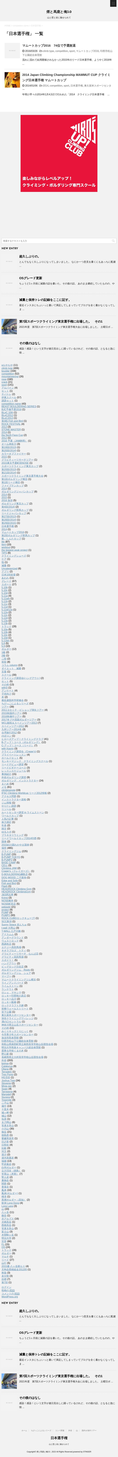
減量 (4, 565)
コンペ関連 (59, 1430)
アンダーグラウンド (13, 937)
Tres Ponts (7, 1074)
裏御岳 (5, 1180)
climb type (48, 51)
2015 (4, 457)
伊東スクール (9, 397)
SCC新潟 (7, 921)
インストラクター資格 (14, 799)
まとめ (5, 784)
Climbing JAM (9, 868)
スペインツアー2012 (13, 726)
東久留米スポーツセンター (16, 1015)
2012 (4, 438)
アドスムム (8, 934)
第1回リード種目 (11, 482)
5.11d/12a (7, 609)
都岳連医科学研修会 (13, 700)
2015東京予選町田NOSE (15, 463)
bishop (5, 1063)
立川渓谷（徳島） (11, 1170)
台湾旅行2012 (9, 732)
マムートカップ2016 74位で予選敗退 (49, 45)
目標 (4, 1279)
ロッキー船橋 (9, 1002)
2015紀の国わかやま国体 (15, 844)
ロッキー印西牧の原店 (14, 995)
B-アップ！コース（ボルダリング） (21, 742)
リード (5, 1259)
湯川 (4, 1154)
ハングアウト (9, 963)
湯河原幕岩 (8, 1157)
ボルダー (6, 649)
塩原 (4, 1119)
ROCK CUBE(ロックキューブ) (18, 918)
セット (5, 391)
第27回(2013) (9, 516)
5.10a (5, 629)
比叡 (4, 1148)
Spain (5, 1089)
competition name (11, 403)
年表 (4, 825)
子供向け (6, 693)
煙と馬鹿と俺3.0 (58, 12)
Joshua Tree (8, 1080)
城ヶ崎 (5, 1112)
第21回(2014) (9, 472)
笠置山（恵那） (10, 1174)
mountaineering (10, 376)
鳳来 (4, 1190)
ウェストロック (10, 940)
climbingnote (8, 790)
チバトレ (6, 394)
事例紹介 (6, 774)
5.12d (5, 618)
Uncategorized (9, 568)
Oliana (5, 1069)
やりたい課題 (9, 806)
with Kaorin (8, 748)
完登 (4, 1241)
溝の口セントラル (11, 1021)
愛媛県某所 (8, 1138)
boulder (6, 371)
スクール (6, 675)
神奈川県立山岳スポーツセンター (20, 1025)
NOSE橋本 (7, 900)
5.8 (3, 643)
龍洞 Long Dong (10, 1203)
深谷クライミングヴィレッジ (17, 1018)
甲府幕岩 (6, 1164)
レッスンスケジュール (14, 771)
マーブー (6, 976)
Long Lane (7, 1206)
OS (3, 1247)
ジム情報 (6, 802)
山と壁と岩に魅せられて (59, 1444)
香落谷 (5, 1187)
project (5, 909)
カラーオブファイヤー (14, 453)
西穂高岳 (6, 1225)
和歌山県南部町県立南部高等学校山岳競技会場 (27, 1044)
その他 (5, 684)
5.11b (5, 601)
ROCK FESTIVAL (11, 424)
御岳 (4, 1132)
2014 (45, 85)
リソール (6, 809)
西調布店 (6, 944)
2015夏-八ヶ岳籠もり (13, 1266)
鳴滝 (4, 1196)
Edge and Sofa (10, 880)
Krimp (5, 897)
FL (3, 1244)
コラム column (10, 665)
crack (4, 382)
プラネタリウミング (13, 835)
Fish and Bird (9, 883)
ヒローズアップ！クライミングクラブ (22, 739)
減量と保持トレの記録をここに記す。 (45, 299)
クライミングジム (11, 851)
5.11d (5, 607)
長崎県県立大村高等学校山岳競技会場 (22, 1057)
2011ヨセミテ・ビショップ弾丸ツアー (23, 710)
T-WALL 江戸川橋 (11, 931)
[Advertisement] (59, 215)
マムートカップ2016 (87, 51)
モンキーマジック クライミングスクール (25, 761)
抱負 (4, 1272)
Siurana (6, 1097)
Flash (5, 886)
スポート (6, 584)
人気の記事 (8, 819)
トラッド (6, 626)
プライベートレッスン (14, 754)
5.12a (5, 612)
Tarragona (7, 1091)
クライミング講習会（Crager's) (19, 751)
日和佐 (5, 1145)
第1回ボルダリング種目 (15, 479)
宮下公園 (6, 1012)
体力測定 (6, 822)
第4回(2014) (8, 507)
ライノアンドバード (13, 982)
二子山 (5, 1103)
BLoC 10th (7, 412)
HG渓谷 (6, 1077)
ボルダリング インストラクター (20, 780)
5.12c (5, 615)
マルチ (5, 1256)
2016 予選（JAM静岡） (14, 441)
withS (5, 687)
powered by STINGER (82, 1452)
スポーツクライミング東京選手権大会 (22, 476)
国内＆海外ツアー (89, 1430)
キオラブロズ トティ (14, 950)
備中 (4, 1106)
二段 (4, 658)
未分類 (5, 1276)
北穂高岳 (6, 1222)
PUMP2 (6, 915)
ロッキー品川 (9, 999)
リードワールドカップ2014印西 (19, 838)
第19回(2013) (9, 447)
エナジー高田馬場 (11, 947)
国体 (4, 841)
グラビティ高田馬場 (13, 957)
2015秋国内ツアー (12, 713)
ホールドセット (10, 758)
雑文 (4, 828)
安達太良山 (8, 1125)
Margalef (6, 1094)
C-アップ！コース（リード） (18, 745)
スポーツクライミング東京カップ (20, 466)
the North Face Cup (12, 435)
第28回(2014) (9, 519)
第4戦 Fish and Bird (12, 421)
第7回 (5, 1282)
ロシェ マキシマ (11, 992)
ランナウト (8, 989)
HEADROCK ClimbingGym (16, 891)
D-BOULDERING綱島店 (15, 874)
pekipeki (6, 907)
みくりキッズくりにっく (15, 1031)
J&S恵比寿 (7, 894)
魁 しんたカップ (11, 538)
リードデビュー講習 (13, 764)
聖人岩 (5, 1177)
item (4, 544)
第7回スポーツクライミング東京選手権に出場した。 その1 (60, 321)
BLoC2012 (7, 415)
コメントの (11, 1293)
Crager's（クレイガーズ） (16, 871)
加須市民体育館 (10, 1037)
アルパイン (8, 387)
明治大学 (6, 1238)
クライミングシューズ (14, 555)
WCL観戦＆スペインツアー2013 (19, 723)
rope (4, 379)
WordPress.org (10, 1296)
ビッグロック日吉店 (13, 966)
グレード (6, 581)
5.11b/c (6, 640)
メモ (4, 787)
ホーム (24, 1430)
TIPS (4, 553)
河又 (4, 1151)
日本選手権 (77, 85)
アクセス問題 (9, 796)
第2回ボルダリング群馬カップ (18, 535)
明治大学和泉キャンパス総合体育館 (21, 1047)
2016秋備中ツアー (12, 716)
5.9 (3, 646)
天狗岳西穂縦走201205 (14, 1269)
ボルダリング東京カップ (15, 503)
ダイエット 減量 (11, 668)
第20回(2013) (9, 469)
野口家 (5, 1054)
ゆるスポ (6, 832)
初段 (4, 662)
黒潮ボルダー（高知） (14, 1199)
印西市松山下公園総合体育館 (17, 1041)
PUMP (5, 912)
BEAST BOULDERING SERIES (19, 406)
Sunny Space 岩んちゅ (14, 924)
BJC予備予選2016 (12, 409)
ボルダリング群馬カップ (15, 510)
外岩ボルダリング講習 (14, 777)
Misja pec (7, 1086)
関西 (4, 1183)
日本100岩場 (9, 574)
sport (72, 51)
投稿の (8, 1290)
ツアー (5, 706)
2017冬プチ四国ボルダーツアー (19, 719)
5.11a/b (6, 598)
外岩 (4, 1060)
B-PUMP (6, 854)
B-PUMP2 (7, 860)
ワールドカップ (10, 815)
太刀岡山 (6, 1122)
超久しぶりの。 (30, 256)
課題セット (8, 400)
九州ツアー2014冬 (12, 729)
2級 (3, 655)
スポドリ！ (8, 960)
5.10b (5, 587)
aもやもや (7, 365)
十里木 (5, 1109)
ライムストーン (10, 986)
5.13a (5, 620)
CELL (5, 865)
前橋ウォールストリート (15, 1008)
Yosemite (7, 1100)
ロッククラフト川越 (13, 1005)
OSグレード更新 (30, 278)
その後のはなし (30, 343)
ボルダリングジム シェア (16, 973)
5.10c (5, 590)
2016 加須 (7, 500)
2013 (4, 426)
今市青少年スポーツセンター (17, 1034)
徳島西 (5, 1135)
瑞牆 (4, 1161)
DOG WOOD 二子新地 (14, 877)
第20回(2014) (9, 450)
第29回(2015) (9, 523)
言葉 (4, 671)
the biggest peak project (15, 550)
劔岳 (4, 1215)
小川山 (5, 1128)
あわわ (5, 578)
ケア (4, 559)
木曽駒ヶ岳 (8, 1235)
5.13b (5, 623)
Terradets (7, 1071)
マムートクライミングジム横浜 (19, 979)
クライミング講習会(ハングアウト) (21, 678)
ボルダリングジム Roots (16, 970)
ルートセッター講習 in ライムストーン (23, 812)
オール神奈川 (9, 444)
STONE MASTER (11, 429)
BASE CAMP (9, 862)
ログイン (6, 1287)
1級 (3, 652)
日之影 (5, 1141)
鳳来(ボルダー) (10, 1193)
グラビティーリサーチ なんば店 (20, 953)
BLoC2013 (7, 418)
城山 (4, 1115)
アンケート (8, 690)
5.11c (5, 604)
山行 (4, 1263)
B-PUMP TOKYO (11, 857)
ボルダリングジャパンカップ (17, 491)
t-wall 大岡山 (8, 928)
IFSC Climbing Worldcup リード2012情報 (24, 793)
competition (61, 51)
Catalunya (7, 1066)
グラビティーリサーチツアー (17, 459)
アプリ (5, 571)
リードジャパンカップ (14, 513)
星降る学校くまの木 (13, 1050)
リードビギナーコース (14, 767)
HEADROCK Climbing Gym (17, 889)
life (3, 541)
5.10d (5, 593)
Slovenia (6, 1083)
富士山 (5, 1231)
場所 (4, 848)
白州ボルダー (9, 1167)
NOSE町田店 (9, 904)
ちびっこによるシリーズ (15, 703)
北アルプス (8, 1218)
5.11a (5, 595)
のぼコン (6, 736)
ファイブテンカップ (13, 485)
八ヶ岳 (5, 1212)
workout (6, 547)
